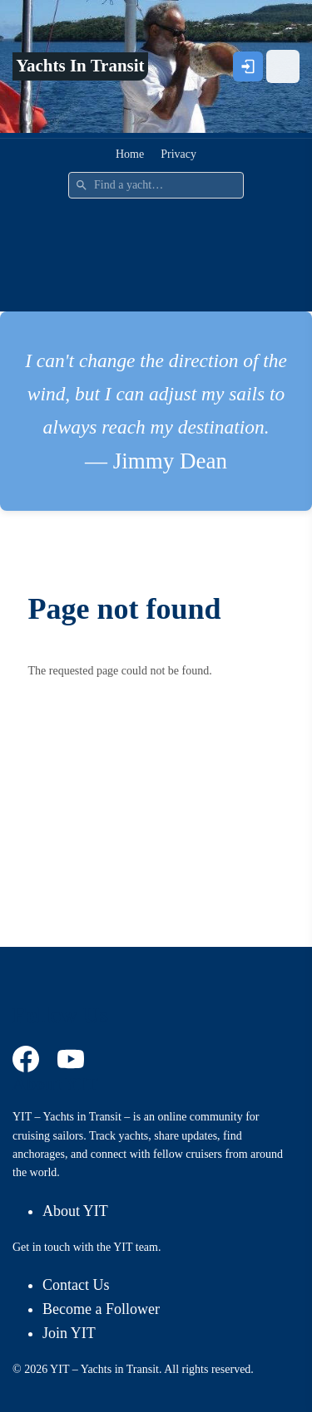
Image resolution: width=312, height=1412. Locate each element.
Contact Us (76, 1285)
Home (130, 154)
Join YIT (69, 1333)
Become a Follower (101, 1309)
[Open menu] (283, 66)
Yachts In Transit (80, 66)
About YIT (75, 1211)
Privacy (178, 154)
